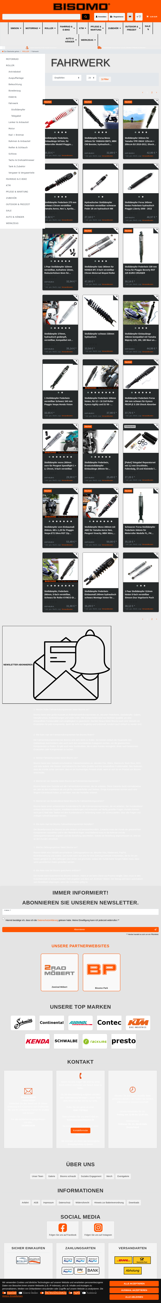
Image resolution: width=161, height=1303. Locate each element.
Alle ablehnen (134, 1297)
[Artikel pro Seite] (91, 78)
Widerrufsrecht (82, 1202)
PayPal (76, 1293)
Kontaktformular (80, 1130)
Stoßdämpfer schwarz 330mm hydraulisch (99, 335)
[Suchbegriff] (41, 17)
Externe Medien (30, 1293)
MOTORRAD (32, 28)
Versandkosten (67, 155)
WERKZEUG (87, 40)
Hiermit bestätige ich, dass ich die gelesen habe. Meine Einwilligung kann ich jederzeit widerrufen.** (62, 920)
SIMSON (15, 28)
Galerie (51, 1176)
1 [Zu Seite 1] (147, 92)
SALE (147, 26)
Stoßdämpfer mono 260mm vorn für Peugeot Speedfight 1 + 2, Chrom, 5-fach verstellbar (60, 465)
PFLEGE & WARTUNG (95, 28)
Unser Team (37, 1176)
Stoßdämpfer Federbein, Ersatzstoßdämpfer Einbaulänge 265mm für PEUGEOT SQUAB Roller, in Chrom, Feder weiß (99, 465)
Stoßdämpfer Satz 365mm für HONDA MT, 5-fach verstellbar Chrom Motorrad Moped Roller (100, 270)
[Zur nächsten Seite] (156, 92)
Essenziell (12, 1293)
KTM (81, 28)
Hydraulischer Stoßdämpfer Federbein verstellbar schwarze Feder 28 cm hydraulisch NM (100, 205)
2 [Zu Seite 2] (152, 92)
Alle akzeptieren (134, 1283)
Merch (109, 1176)
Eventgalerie (123, 1176)
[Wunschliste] (139, 16)
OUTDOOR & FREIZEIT (131, 28)
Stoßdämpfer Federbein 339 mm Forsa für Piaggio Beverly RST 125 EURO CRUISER (141, 270)
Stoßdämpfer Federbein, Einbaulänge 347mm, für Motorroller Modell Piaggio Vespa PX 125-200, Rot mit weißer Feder (57, 141)
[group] (60, 117)
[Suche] (86, 17)
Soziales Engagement (91, 1176)
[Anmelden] (101, 16)
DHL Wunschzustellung (56, 1293)
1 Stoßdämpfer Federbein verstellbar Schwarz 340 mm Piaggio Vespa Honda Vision (58, 401)
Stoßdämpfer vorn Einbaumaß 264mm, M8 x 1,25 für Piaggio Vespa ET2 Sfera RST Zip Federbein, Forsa (59, 530)
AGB (36, 1202)
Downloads (134, 1202)
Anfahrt (25, 1202)
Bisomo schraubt (68, 1176)
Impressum (48, 1202)
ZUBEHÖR (113, 28)
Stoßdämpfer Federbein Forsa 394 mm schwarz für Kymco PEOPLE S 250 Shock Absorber (140, 401)
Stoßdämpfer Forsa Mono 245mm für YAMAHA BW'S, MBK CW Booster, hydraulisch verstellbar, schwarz (101, 141)
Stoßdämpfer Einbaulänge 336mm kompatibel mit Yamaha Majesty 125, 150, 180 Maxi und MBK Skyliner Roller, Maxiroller (140, 337)
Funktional (92, 1293)
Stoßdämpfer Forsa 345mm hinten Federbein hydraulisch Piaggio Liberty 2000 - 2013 (139, 205)
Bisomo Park (102, 972)
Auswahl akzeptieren (134, 1290)
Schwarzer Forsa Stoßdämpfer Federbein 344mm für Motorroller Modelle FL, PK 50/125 (140, 530)
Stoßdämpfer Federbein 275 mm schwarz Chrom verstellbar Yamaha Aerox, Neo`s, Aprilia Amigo (60, 205)
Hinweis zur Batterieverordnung (109, 1202)
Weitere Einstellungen (12, 1296)
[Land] (130, 17)
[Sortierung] (67, 78)
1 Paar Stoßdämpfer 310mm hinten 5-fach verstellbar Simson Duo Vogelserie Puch (139, 594)
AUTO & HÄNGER (69, 40)
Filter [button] (105, 79)
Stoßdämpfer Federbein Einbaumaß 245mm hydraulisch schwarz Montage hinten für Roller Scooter (100, 594)
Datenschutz (65, 1202)
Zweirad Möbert (60, 972)
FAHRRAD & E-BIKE (66, 28)
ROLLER (49, 28)
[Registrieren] (116, 16)
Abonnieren (115, 929)
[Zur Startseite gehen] (10, 51)
